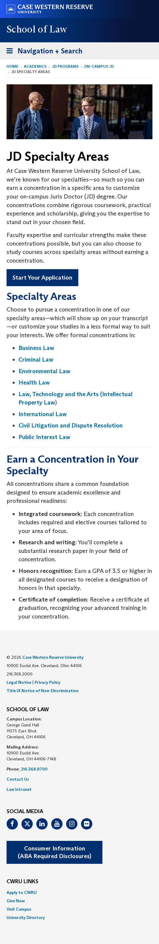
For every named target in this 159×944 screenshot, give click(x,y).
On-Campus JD (99, 66)
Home (12, 66)
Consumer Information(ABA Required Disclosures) (54, 852)
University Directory (26, 917)
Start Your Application (42, 277)
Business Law (36, 347)
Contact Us (18, 779)
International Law (42, 414)
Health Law (34, 382)
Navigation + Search (42, 52)
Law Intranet (19, 789)
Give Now (16, 900)
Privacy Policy (47, 682)
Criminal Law (35, 359)
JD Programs (65, 66)
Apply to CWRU (22, 892)
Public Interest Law (44, 437)
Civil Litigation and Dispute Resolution (70, 425)
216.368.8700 (34, 769)
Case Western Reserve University (53, 657)
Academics (35, 66)
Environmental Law (44, 371)
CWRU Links (22, 882)
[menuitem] (79, 892)
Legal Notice (19, 682)
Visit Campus (19, 909)
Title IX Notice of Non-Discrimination (43, 690)
